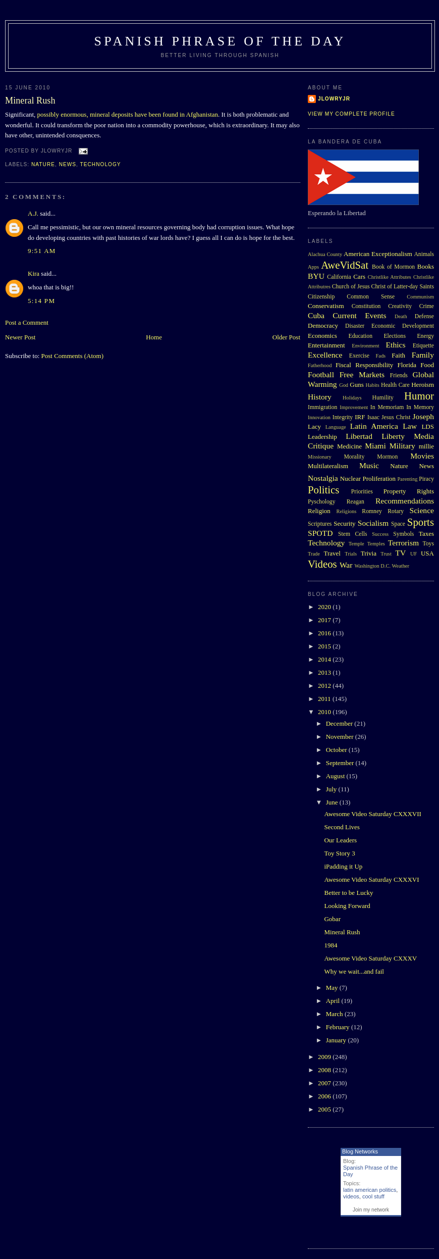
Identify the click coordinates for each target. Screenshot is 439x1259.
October (337, 749)
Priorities (362, 491)
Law (410, 426)
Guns (356, 384)
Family (423, 354)
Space (398, 524)
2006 (325, 1096)
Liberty (393, 436)
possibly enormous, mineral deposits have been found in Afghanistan (127, 114)
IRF (360, 417)
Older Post (286, 337)
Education (360, 336)
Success (380, 534)
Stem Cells (352, 534)
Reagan (355, 501)
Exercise (359, 355)
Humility (383, 397)
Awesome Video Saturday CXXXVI (371, 879)
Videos (322, 564)
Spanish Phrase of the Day (220, 41)
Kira (33, 273)
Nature (43, 164)
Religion (319, 511)
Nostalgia (323, 478)
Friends (399, 375)
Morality (354, 457)
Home (154, 337)
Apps (313, 267)
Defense (424, 316)
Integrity (343, 417)
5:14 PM (41, 301)
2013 (325, 672)
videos (351, 1196)
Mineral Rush (30, 100)
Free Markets (362, 374)
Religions (346, 511)
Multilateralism (328, 466)
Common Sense (371, 296)
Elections (394, 336)
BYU (316, 276)
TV (400, 552)
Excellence (325, 354)
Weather (400, 566)
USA (427, 553)
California (339, 277)
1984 (330, 945)
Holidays (352, 397)
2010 (325, 712)
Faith (398, 355)
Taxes (426, 533)
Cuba (316, 315)
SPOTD (320, 533)
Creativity (400, 306)
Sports (420, 522)
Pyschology (322, 501)
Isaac (373, 417)
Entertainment (326, 345)
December (340, 723)
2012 (325, 685)
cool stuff (373, 1196)
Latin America (374, 426)
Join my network (371, 1210)
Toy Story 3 (339, 853)
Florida (407, 365)
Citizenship (321, 296)
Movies (422, 455)
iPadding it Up (343, 866)
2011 (325, 698)
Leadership (322, 436)
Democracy (323, 325)
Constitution (366, 306)
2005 (325, 1109)
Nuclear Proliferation (368, 478)
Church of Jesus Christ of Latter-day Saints (383, 286)
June (333, 802)
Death (401, 316)
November (340, 736)
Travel (331, 553)
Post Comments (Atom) (72, 356)
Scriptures (320, 524)
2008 (325, 1070)
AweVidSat (344, 265)
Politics (323, 489)
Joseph (423, 416)
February (338, 1027)
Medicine (349, 446)
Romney (372, 511)
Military (402, 445)
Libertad (359, 436)
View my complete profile (351, 114)
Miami (375, 445)
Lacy (314, 426)
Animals (424, 254)
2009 (325, 1057)
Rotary (396, 511)
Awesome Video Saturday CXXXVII (372, 814)
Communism (420, 296)
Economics (322, 335)
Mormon (387, 457)
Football (321, 374)
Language (335, 427)
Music (369, 465)
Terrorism (403, 542)
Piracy (426, 479)
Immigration (322, 407)
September (341, 763)
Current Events (359, 315)
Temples (376, 543)
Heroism (422, 384)
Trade (314, 554)
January (337, 1040)
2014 (325, 659)
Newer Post (20, 337)
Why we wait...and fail (353, 971)
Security (344, 523)
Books (425, 266)
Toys (428, 543)
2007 (325, 1083)
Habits (372, 385)
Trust (386, 554)
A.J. (33, 213)
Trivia (368, 553)
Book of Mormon (393, 267)
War (346, 565)
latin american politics (369, 1190)
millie (426, 446)
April (334, 1000)
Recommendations (404, 500)
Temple (356, 543)
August (336, 776)
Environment (365, 345)
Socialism (373, 523)
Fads (381, 356)
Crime (426, 306)
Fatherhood (320, 365)
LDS (427, 426)
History (320, 396)
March (335, 1014)
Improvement (354, 407)
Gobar (332, 919)
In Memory (420, 407)
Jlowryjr (334, 99)
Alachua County (325, 254)
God (343, 385)
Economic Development (402, 326)
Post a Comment (26, 322)
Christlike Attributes (389, 277)
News (67, 164)
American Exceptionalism (378, 254)
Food (427, 365)
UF (413, 554)
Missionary (320, 457)
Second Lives (341, 827)
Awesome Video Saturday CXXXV (370, 958)
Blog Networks (360, 1151)
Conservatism (326, 306)
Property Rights (408, 491)
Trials (351, 554)
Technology (100, 164)
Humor (419, 395)
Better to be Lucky (348, 892)
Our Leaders (340, 840)
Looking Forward (347, 906)
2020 (325, 607)
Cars (359, 276)
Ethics (396, 344)
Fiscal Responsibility (364, 365)
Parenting (408, 479)
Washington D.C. (372, 566)
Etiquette (423, 345)
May (333, 987)
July (332, 789)
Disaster (354, 326)
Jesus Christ (395, 417)
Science (422, 510)
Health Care (395, 385)
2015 (325, 646)
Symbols (403, 534)
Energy (425, 336)
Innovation (319, 417)
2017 (325, 620)
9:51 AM (42, 251)
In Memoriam (387, 407)
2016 (325, 633)
